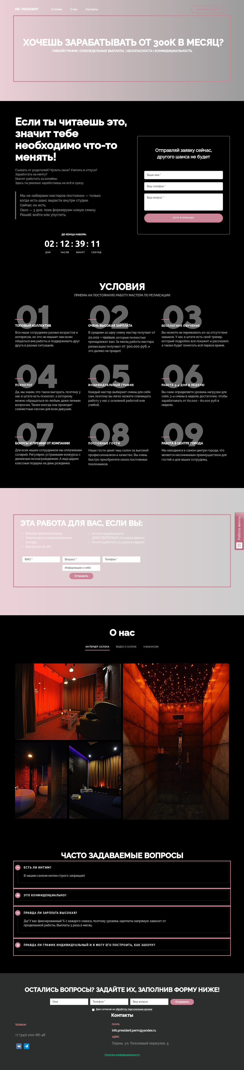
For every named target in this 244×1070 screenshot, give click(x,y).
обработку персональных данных (134, 1009)
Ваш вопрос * (183, 202)
